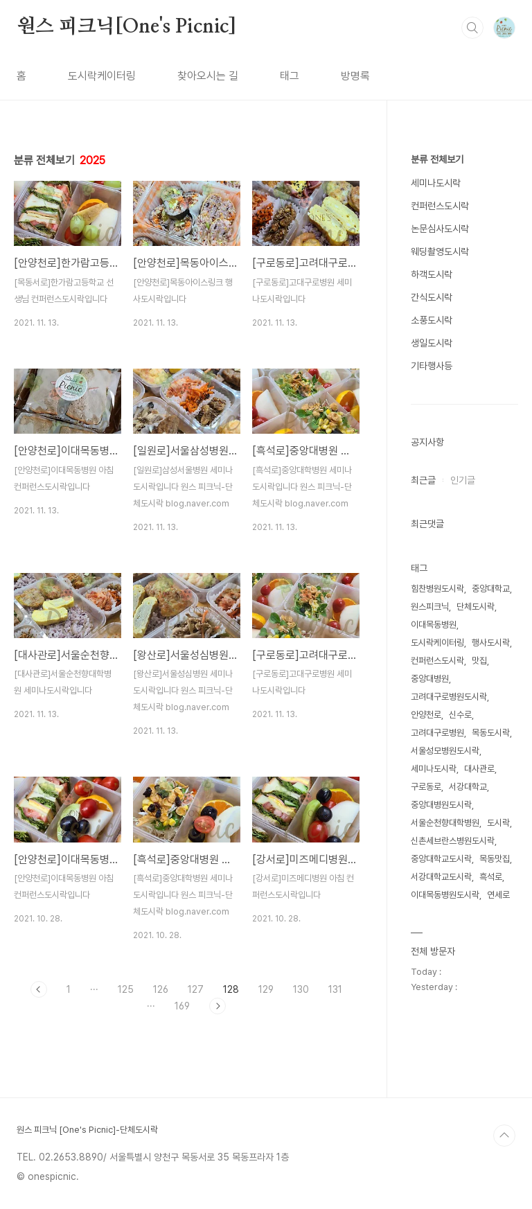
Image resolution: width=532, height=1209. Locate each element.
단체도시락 (475, 606)
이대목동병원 (433, 624)
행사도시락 (491, 642)
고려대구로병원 (437, 732)
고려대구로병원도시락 (449, 696)
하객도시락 (431, 274)
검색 (472, 27)
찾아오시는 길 (207, 75)
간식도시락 (431, 297)
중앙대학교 (491, 588)
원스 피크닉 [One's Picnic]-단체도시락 (87, 1129)
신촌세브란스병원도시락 (453, 841)
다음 (217, 1006)
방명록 (355, 75)
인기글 (462, 480)
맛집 (479, 660)
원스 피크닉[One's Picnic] (126, 27)
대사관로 (479, 769)
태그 (289, 75)
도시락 (498, 823)
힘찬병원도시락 (437, 588)
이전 (38, 989)
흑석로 (490, 877)
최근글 (423, 480)
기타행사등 (431, 365)
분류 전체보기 (437, 159)
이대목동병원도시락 (445, 895)
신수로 (460, 714)
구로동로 (426, 787)
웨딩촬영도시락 (440, 251)
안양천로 (426, 714)
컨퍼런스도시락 (440, 205)
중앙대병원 (430, 678)
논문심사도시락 (440, 228)
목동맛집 (494, 859)
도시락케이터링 (102, 75)
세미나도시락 (436, 182)
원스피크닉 (430, 606)
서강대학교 (468, 787)
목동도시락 (491, 732)
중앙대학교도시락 (441, 859)
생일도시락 (431, 342)
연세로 (498, 895)
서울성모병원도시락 (445, 750)
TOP (504, 1135)
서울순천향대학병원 (445, 823)
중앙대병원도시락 (441, 805)
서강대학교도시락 (441, 877)
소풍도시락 (431, 320)
